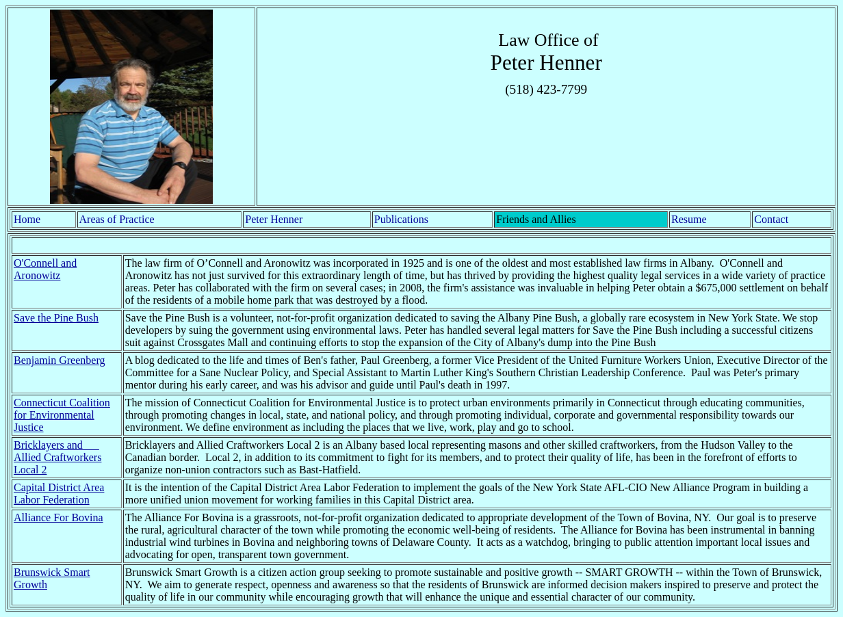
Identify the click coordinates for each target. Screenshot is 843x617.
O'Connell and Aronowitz (45, 269)
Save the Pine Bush (56, 318)
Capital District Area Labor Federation (59, 494)
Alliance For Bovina (58, 517)
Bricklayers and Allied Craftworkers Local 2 (57, 457)
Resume (689, 219)
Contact (771, 219)
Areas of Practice (117, 219)
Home (27, 219)
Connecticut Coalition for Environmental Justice (62, 415)
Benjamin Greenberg (59, 360)
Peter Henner (273, 219)
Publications (401, 219)
